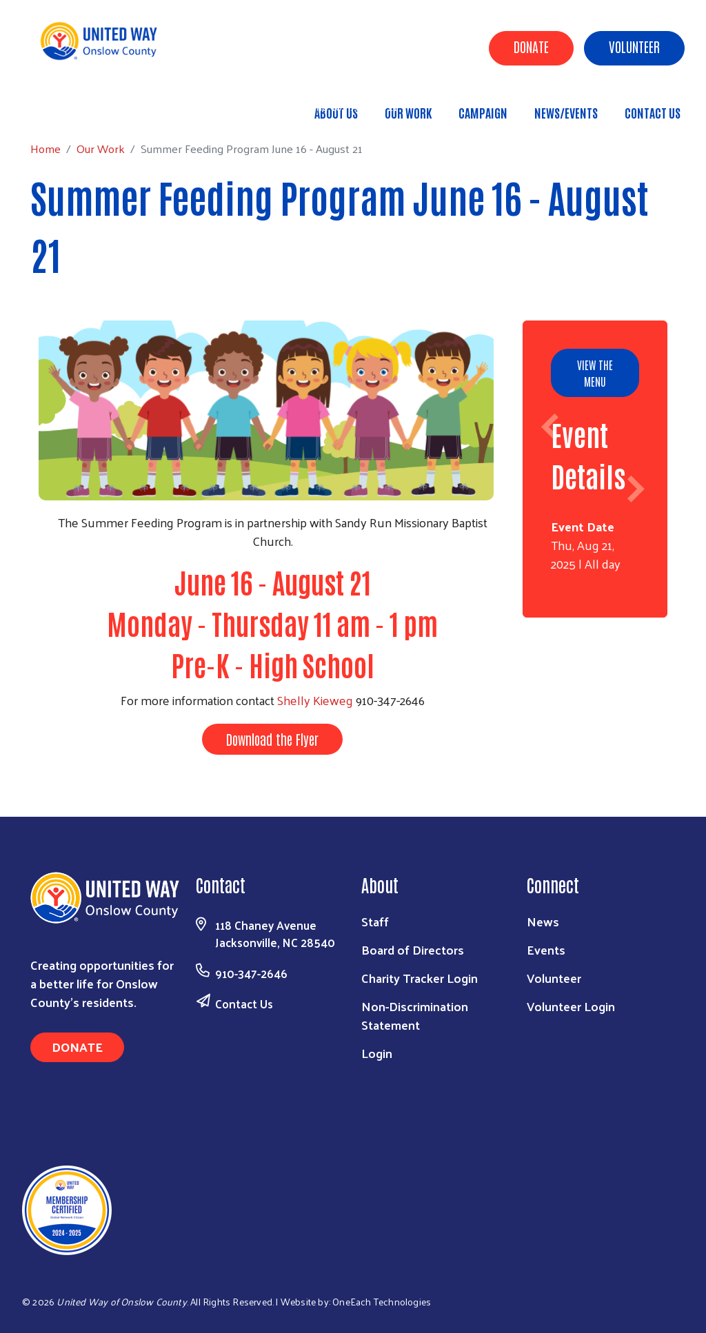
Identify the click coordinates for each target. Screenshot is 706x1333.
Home (80, 106)
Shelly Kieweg (315, 700)
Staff (375, 921)
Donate (531, 46)
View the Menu (595, 373)
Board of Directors (412, 949)
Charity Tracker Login (419, 977)
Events (546, 949)
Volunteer (634, 46)
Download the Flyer (272, 739)
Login (376, 1053)
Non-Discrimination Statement (414, 1015)
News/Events (566, 112)
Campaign (482, 112)
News (543, 921)
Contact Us (652, 112)
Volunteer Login (571, 1006)
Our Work (408, 112)
